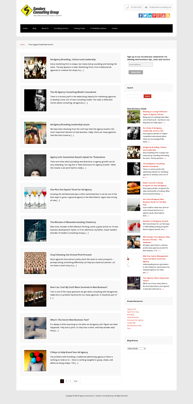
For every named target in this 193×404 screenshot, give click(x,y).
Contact (114, 28)
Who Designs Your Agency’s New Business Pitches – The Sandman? (156, 239)
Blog (34, 28)
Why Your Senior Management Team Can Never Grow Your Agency (155, 259)
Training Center (79, 28)
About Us (45, 28)
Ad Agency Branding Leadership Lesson (70, 124)
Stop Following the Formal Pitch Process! (71, 255)
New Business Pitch (134, 326)
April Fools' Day (133, 312)
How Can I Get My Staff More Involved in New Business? (78, 287)
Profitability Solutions (98, 28)
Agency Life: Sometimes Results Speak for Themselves (77, 157)
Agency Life (131, 309)
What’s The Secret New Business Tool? (69, 320)
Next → (76, 381)
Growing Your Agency (135, 320)
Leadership (131, 323)
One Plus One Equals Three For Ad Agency (71, 189)
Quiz (129, 328)
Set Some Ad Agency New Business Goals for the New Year (154, 202)
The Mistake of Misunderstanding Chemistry (73, 222)
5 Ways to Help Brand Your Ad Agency (69, 352)
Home (25, 28)
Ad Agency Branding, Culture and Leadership (73, 59)
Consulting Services (61, 28)
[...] (164, 123)
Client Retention (133, 317)
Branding (130, 315)
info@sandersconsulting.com (160, 7)
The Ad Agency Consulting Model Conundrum (73, 92)
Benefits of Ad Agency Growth (155, 221)
